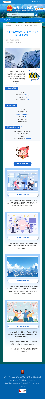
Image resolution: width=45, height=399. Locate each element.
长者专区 (7, 1)
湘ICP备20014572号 (15, 380)
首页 (7, 25)
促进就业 (34, 25)
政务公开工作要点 (19, 25)
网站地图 (22, 386)
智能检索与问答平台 (37, 1)
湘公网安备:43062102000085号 (13, 383)
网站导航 (7, 20)
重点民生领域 (28, 25)
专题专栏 (11, 25)
